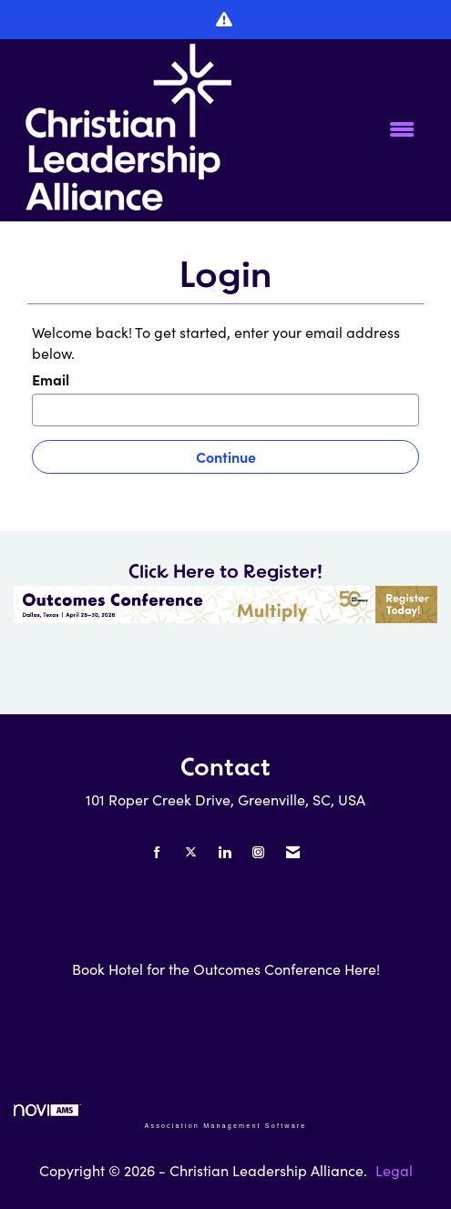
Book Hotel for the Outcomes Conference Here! (226, 968)
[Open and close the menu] (342, 129)
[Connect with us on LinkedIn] (225, 852)
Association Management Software (160, 1116)
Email (50, 379)
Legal (394, 1170)
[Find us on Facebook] (157, 852)
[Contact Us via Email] (293, 852)
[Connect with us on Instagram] (258, 852)
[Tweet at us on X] (191, 852)
